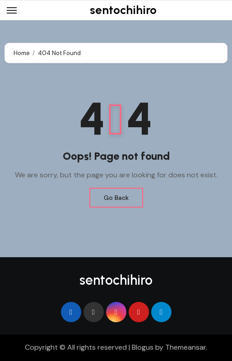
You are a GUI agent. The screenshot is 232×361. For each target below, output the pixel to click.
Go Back (116, 198)
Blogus (142, 347)
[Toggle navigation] (12, 10)
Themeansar (185, 347)
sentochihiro (123, 10)
